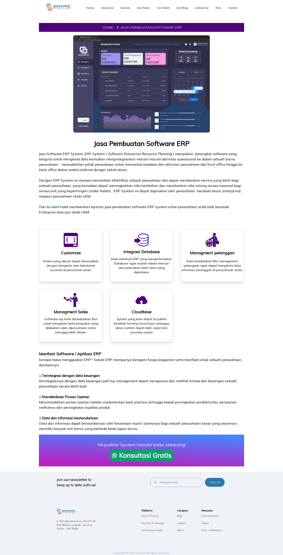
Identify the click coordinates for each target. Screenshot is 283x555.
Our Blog (182, 8)
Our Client (163, 8)
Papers (205, 523)
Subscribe (214, 482)
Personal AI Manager (153, 523)
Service (125, 8)
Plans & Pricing (150, 515)
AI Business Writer (152, 530)
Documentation (210, 515)
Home (90, 8)
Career (232, 8)
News (180, 530)
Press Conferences (211, 530)
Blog (179, 515)
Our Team (143, 8)
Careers (181, 523)
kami (55, 207)
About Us (107, 8)
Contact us (201, 8)
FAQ (218, 8)
